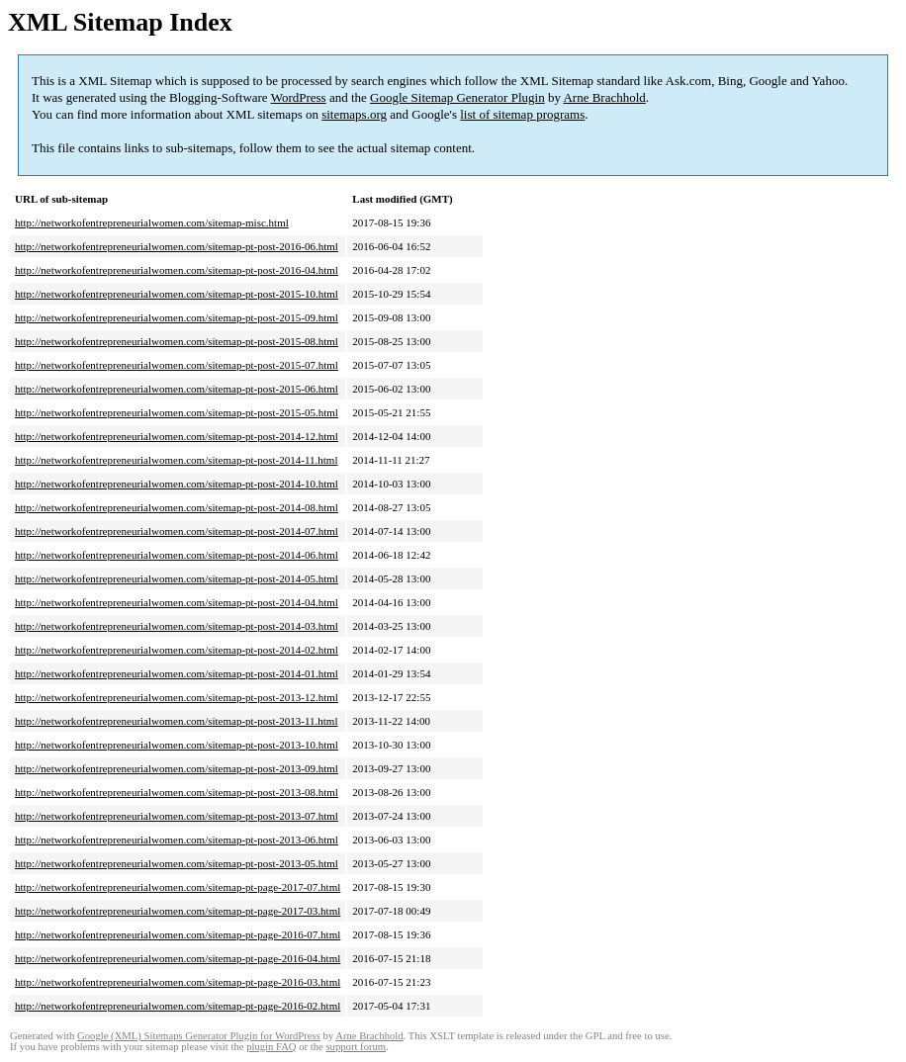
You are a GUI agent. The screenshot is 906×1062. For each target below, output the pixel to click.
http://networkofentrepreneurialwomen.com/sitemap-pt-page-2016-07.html (177, 934)
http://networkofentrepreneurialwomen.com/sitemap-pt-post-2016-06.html (176, 246)
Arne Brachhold (604, 97)
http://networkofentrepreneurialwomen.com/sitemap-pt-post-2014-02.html (176, 650)
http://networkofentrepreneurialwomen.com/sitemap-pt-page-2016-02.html (177, 1006)
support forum (355, 1046)
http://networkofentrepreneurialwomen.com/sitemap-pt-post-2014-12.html (176, 436)
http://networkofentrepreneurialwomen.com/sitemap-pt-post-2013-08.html (176, 792)
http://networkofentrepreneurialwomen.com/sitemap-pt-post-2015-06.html (176, 389)
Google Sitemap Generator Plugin (457, 97)
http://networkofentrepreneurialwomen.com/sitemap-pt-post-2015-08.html (176, 341)
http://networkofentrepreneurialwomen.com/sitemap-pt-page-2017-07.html (177, 887)
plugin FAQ (271, 1046)
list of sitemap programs (522, 114)
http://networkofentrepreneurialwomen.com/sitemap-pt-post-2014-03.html (176, 626)
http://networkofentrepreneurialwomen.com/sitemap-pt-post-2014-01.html (176, 673)
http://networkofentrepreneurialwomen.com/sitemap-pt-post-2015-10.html (176, 294)
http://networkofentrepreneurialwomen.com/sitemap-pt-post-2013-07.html (176, 816)
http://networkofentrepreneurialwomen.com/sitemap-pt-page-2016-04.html (177, 958)
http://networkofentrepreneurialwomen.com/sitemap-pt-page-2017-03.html (177, 911)
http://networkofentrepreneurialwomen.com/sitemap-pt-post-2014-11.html (176, 460)
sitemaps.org (354, 114)
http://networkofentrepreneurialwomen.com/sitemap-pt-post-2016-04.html (176, 270)
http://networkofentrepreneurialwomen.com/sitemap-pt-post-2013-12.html (176, 697)
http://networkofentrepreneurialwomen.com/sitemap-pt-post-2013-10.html (176, 745)
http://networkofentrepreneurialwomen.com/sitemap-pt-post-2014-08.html (176, 507)
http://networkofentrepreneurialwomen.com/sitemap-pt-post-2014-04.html (176, 602)
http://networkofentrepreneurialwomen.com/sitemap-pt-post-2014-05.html (176, 578)
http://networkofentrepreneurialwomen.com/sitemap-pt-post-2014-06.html (176, 555)
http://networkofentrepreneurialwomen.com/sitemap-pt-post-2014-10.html (176, 483)
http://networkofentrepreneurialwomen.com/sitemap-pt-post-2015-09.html (176, 317)
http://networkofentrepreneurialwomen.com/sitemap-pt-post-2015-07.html (176, 365)
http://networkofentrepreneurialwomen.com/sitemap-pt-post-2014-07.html (176, 531)
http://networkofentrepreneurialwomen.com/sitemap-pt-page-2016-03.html (177, 982)
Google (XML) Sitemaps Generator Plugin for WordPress (198, 1035)
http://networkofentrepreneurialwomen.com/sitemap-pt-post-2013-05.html (176, 863)
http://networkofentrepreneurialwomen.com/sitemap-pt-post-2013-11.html (176, 721)
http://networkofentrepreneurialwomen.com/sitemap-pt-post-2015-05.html (176, 412)
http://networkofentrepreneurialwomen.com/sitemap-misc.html (152, 222)
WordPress (298, 97)
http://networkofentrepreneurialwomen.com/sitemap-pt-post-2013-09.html (176, 768)
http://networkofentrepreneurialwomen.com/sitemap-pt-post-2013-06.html (176, 839)
